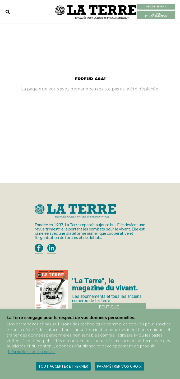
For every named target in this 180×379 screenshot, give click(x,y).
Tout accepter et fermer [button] (63, 366)
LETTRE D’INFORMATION (156, 15)
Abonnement (156, 6)
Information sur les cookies (32, 351)
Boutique (109, 307)
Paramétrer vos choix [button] (119, 366)
